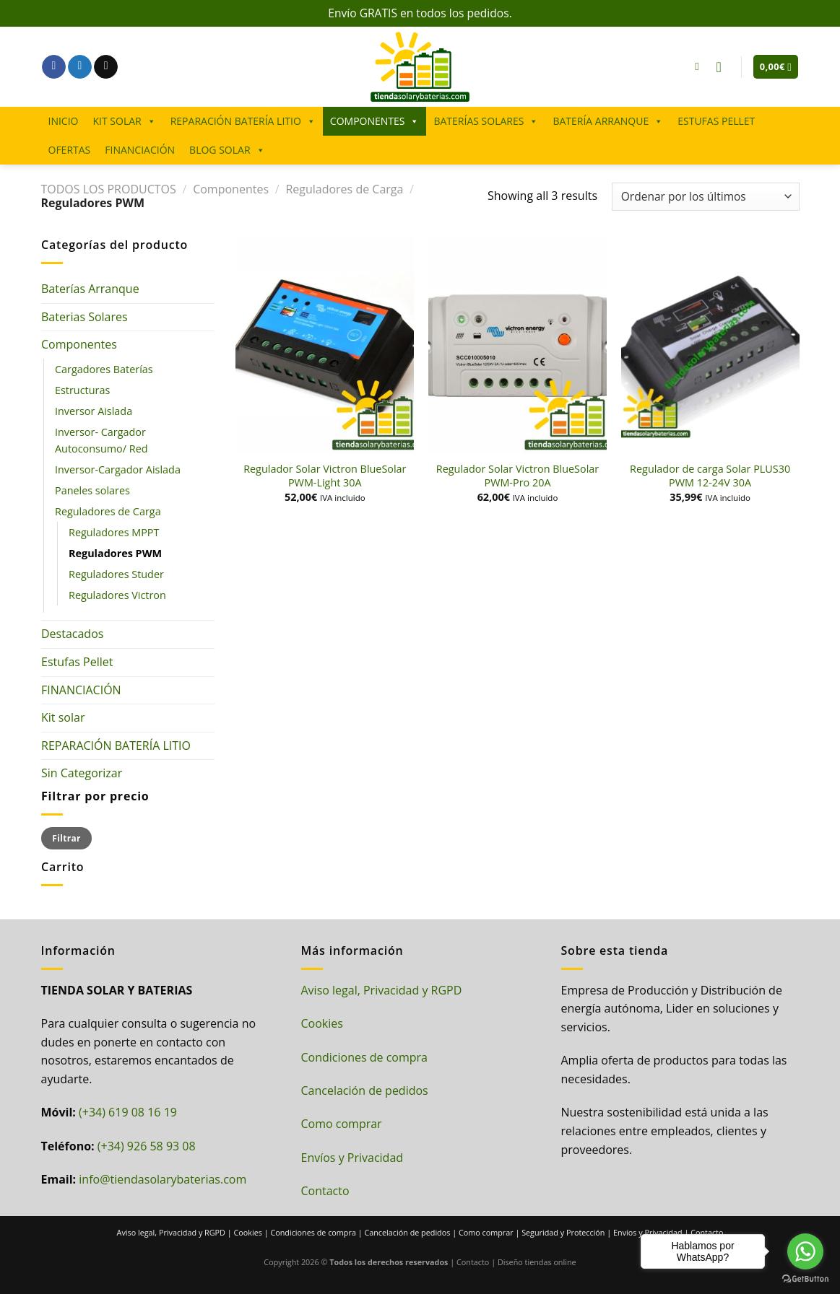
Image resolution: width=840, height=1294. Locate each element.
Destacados (72, 634)
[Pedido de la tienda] (705, 197)
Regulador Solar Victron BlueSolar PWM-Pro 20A (517, 476)
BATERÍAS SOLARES (485, 121)
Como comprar (341, 1124)
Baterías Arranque (90, 289)
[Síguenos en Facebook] (54, 67)
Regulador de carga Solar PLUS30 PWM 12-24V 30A (710, 476)
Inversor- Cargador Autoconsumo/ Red (101, 440)
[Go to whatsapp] (805, 1251)
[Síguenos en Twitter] (80, 67)
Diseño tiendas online (537, 1261)
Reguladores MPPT (114, 532)
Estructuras (82, 390)
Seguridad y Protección (563, 1232)
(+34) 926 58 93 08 (147, 1146)
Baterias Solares (84, 317)
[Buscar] (700, 66)
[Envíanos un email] (106, 67)
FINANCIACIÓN (140, 150)
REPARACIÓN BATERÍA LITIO (243, 121)
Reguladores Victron (117, 595)
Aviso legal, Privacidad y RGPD (381, 990)
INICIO (63, 121)
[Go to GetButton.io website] (805, 1279)
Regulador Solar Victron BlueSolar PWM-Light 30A (324, 476)
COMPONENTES (375, 121)
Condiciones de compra (364, 1057)
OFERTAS (69, 150)
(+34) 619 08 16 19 (128, 1112)
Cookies (322, 1023)
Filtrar (66, 838)
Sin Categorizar (81, 773)
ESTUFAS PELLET (716, 121)
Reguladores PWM (115, 553)
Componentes (231, 189)
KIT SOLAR (123, 121)
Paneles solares (92, 490)
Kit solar (63, 717)
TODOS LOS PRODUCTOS (108, 189)
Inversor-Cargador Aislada (118, 469)
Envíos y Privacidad (352, 1158)
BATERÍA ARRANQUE (608, 121)
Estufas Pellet (77, 662)
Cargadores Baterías (104, 369)
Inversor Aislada (93, 411)
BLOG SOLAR (226, 150)
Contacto (325, 1191)
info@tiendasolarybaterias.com (162, 1179)
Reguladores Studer (116, 574)
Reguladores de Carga (344, 189)
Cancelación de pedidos (364, 1090)
